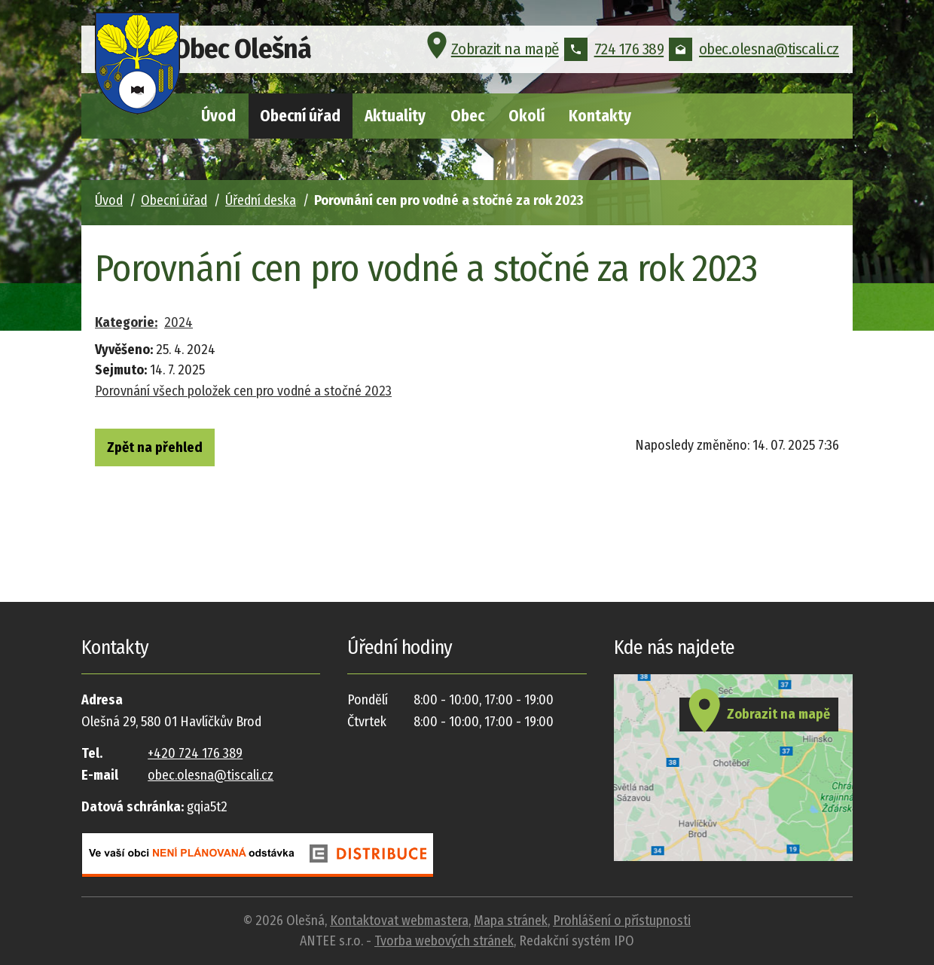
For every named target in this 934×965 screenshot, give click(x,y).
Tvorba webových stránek (444, 941)
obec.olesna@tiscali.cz (754, 56)
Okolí (526, 116)
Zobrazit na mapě (491, 56)
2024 (178, 322)
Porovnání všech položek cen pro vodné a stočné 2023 (243, 391)
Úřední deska (260, 200)
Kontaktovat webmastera (399, 920)
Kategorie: (126, 322)
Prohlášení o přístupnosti (622, 920)
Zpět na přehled (170, 450)
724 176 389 (614, 56)
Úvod (218, 116)
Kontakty (600, 116)
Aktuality (395, 116)
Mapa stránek (511, 920)
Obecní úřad (300, 116)
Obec (467, 116)
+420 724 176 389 (195, 753)
